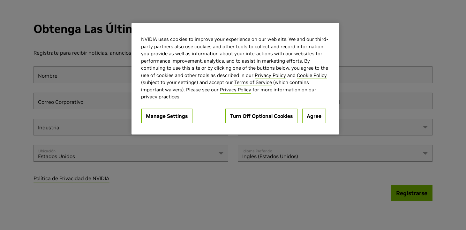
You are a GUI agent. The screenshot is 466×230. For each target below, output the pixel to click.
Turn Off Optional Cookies (261, 116)
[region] (235, 78)
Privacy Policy (270, 75)
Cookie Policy (312, 75)
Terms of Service (253, 82)
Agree (314, 116)
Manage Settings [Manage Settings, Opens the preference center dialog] (167, 116)
